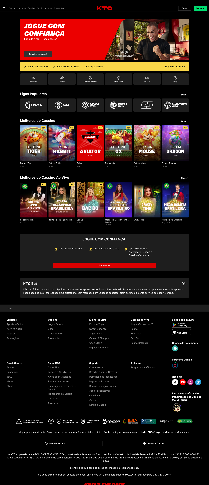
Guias (92, 391)
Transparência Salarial (60, 385)
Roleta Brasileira (27, 211)
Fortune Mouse (140, 154)
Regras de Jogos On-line (103, 377)
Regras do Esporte (99, 373)
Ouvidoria (94, 387)
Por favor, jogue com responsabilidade (125, 423)
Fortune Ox (110, 154)
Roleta (134, 320)
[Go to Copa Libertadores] (33, 96)
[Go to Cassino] (62, 70)
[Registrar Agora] (175, 58)
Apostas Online (15, 315)
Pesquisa (53, 394)
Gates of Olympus (99, 329)
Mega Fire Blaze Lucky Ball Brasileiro (117, 212)
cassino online (165, 284)
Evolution (23, 214)
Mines (10, 373)
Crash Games (55, 325)
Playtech (108, 216)
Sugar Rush (95, 325)
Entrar (185, 3)
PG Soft (22, 157)
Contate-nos (96, 358)
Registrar (200, 3)
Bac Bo (80, 211)
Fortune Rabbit (55, 154)
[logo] (104, 4)
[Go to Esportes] (33, 70)
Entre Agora (104, 257)
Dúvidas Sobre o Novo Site (104, 363)
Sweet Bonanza (98, 320)
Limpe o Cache (97, 396)
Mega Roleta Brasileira (172, 211)
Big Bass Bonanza (99, 339)
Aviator (80, 154)
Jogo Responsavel (99, 382)
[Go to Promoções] (118, 70)
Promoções (13, 329)
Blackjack (136, 325)
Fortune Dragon (169, 154)
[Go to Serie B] (118, 96)
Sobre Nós (53, 358)
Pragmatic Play (167, 214)
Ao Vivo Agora (15, 320)
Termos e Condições (59, 363)
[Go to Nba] (147, 96)
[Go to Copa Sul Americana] (62, 96)
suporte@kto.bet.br (126, 466)
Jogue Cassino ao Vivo (143, 315)
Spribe (79, 157)
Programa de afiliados (143, 358)
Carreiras (53, 390)
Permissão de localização (103, 368)
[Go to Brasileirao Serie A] (90, 96)
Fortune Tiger (26, 154)
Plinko (10, 377)
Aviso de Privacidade (59, 368)
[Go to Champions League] (175, 96)
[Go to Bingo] (175, 70)
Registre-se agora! (38, 45)
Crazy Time (139, 211)
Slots (50, 320)
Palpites (11, 325)
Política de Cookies (58, 373)
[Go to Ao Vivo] (147, 70)
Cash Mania (95, 334)
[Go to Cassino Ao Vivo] (90, 70)
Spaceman (12, 363)
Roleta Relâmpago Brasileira (61, 211)
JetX (9, 368)
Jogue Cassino (56, 315)
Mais (185, 86)
